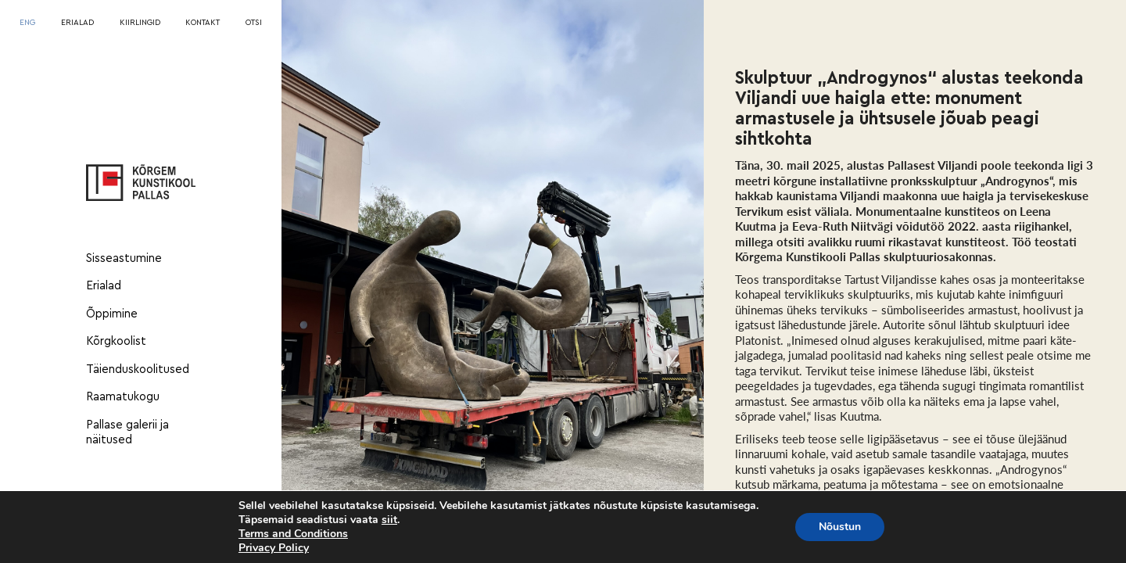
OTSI (254, 23)
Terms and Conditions (293, 533)
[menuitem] (27, 23)
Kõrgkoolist (116, 341)
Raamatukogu (123, 397)
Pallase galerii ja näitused (127, 432)
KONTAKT (202, 23)
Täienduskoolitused (137, 369)
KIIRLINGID (140, 23)
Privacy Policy (273, 547)
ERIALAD (77, 23)
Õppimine (112, 314)
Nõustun (840, 526)
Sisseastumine (124, 258)
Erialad (103, 286)
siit (389, 520)
